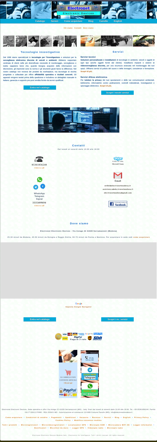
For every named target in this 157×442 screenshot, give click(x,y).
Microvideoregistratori (53, 425)
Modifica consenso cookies (88, 420)
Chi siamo (68, 28)
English (118, 21)
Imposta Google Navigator (79, 307)
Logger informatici (142, 425)
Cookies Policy (63, 420)
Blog (90, 21)
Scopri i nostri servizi (117, 92)
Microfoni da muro (59, 428)
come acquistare (141, 237)
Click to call (39, 168)
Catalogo (40, 21)
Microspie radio (115, 428)
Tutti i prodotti (9, 425)
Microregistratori (29, 425)
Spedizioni (70, 417)
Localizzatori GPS (77, 425)
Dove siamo (88, 28)
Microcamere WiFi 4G (119, 425)
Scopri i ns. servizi (117, 319)
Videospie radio (96, 428)
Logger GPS (78, 428)
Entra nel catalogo (40, 87)
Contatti (77, 28)
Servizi (54, 21)
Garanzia (84, 417)
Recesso (96, 417)
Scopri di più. (86, 71)
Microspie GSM (97, 425)
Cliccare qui (68, 383)
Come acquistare (73, 21)
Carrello (103, 21)
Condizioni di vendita (37, 417)
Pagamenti (56, 417)
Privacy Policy (141, 417)
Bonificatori (40, 428)
